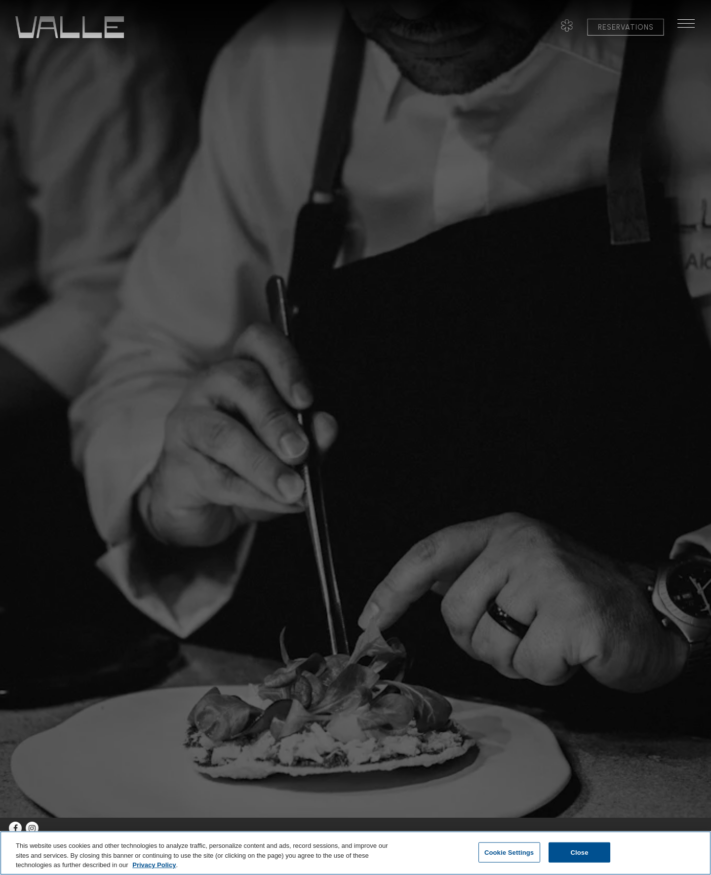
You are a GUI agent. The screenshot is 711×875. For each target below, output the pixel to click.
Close (579, 852)
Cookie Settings (509, 852)
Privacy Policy (154, 865)
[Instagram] (32, 828)
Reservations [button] (626, 27)
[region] (355, 853)
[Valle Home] (69, 27)
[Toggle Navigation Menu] (690, 27)
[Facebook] (15, 828)
